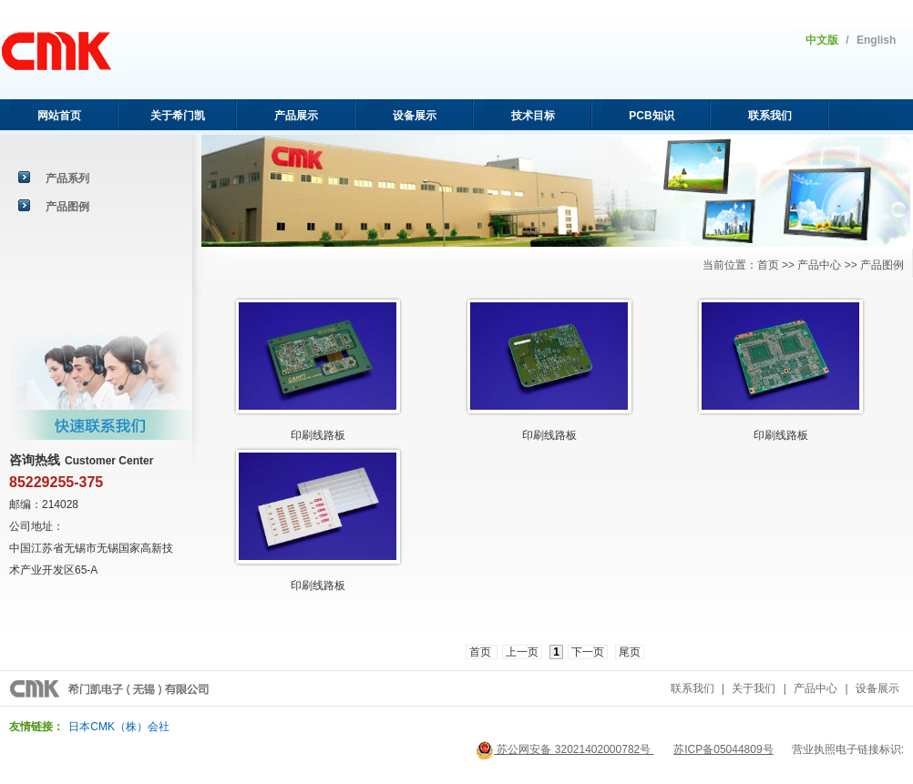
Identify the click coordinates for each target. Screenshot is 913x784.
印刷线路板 (549, 435)
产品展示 (296, 115)
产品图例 (67, 206)
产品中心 (815, 688)
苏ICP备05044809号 (723, 749)
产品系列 (67, 178)
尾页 (630, 652)
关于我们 (753, 688)
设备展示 (414, 115)
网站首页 (59, 115)
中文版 (821, 40)
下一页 (587, 652)
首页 (481, 652)
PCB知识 (651, 115)
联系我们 (770, 115)
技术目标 (533, 115)
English (876, 40)
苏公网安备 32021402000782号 (564, 749)
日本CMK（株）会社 (118, 726)
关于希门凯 (177, 115)
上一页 (522, 652)
